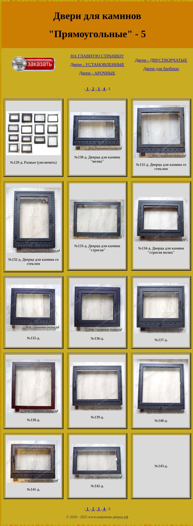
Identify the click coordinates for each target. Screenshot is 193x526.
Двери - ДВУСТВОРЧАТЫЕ (161, 60)
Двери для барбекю (161, 68)
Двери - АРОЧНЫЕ (97, 73)
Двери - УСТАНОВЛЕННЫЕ (97, 64)
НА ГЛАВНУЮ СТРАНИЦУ (97, 56)
